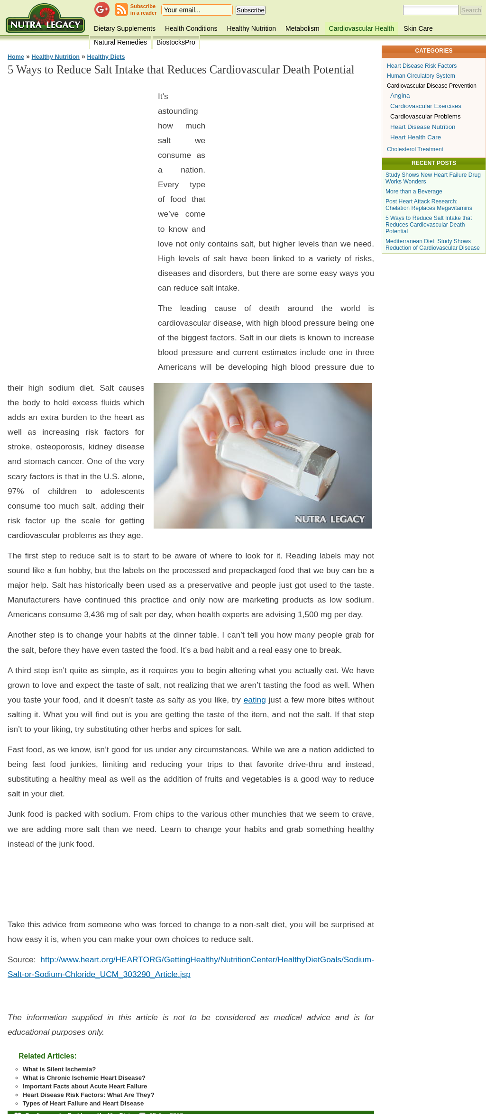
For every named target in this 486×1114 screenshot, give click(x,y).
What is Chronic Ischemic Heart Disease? (84, 1077)
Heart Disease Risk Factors (422, 66)
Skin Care (417, 28)
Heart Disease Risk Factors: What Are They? (89, 1094)
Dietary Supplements (125, 28)
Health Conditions (191, 28)
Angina (400, 95)
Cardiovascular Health (361, 28)
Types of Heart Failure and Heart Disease (83, 1103)
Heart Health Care (415, 137)
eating (255, 699)
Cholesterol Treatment (415, 149)
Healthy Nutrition (251, 28)
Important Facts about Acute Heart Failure (85, 1086)
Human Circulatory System (421, 76)
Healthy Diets (106, 57)
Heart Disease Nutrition (422, 126)
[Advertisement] (79, 227)
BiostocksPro (175, 42)
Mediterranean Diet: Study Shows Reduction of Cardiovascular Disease (432, 244)
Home (16, 57)
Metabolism (302, 28)
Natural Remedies (120, 42)
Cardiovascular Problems (425, 116)
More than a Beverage (413, 191)
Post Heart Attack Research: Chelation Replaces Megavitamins (428, 204)
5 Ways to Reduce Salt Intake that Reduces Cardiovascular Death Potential (428, 225)
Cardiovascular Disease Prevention (432, 85)
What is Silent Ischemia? (59, 1069)
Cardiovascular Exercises (425, 106)
